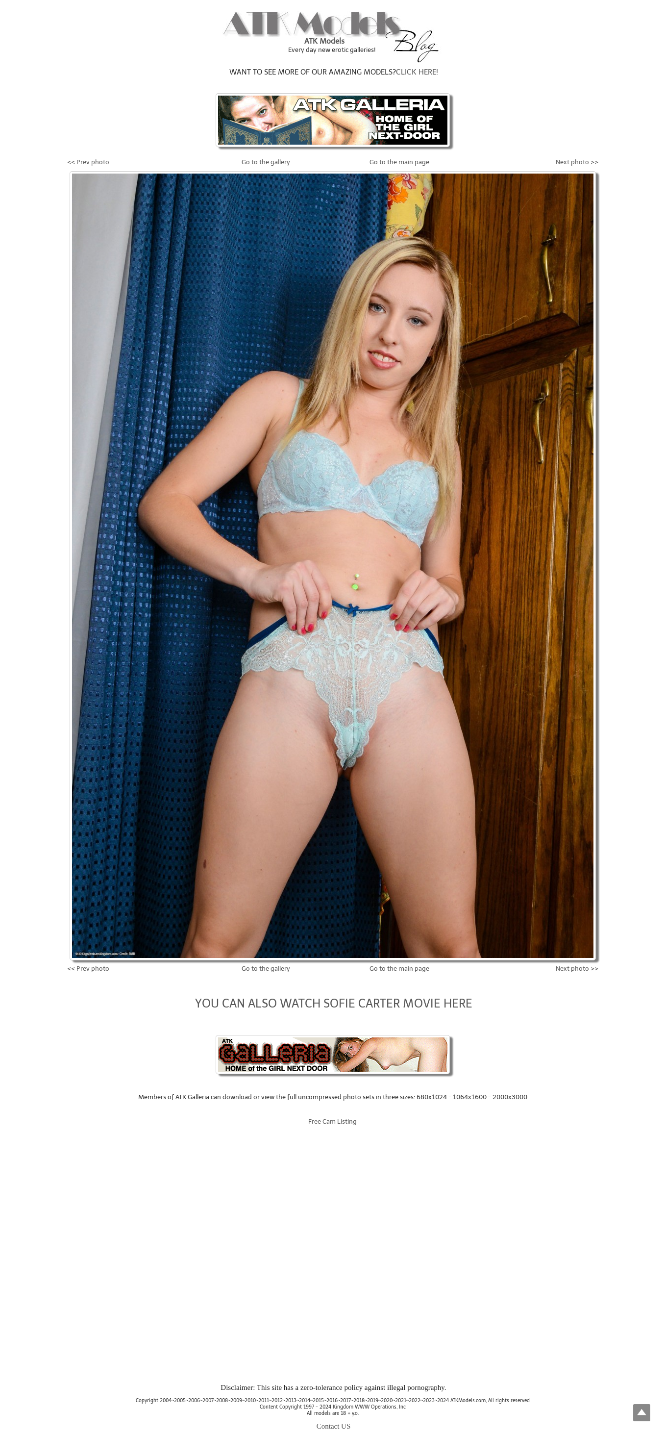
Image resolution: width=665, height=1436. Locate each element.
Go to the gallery (266, 162)
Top (641, 1412)
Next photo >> (577, 162)
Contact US (334, 1426)
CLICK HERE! (417, 72)
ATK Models (324, 41)
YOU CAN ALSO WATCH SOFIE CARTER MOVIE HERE (333, 1003)
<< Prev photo (88, 162)
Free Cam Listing (332, 1121)
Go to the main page (399, 162)
